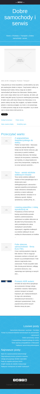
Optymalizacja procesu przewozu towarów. (14, 356)
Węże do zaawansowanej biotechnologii (13, 354)
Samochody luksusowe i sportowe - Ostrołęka (24, 330)
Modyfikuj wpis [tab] (21, 124)
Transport (24, 36)
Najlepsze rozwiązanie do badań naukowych (15, 366)
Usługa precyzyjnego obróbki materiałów (14, 359)
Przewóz (16, 36)
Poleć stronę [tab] (20, 120)
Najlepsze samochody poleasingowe (27, 345)
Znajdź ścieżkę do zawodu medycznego (13, 364)
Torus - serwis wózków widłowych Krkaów (25, 173)
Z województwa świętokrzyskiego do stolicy (24, 140)
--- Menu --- (20, 2)
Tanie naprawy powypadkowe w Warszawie (25, 343)
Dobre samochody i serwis (30, 338)
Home (8, 36)
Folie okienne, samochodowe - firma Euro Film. (24, 246)
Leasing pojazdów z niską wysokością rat (26, 208)
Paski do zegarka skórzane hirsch (11, 361)
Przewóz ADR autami (24, 281)
